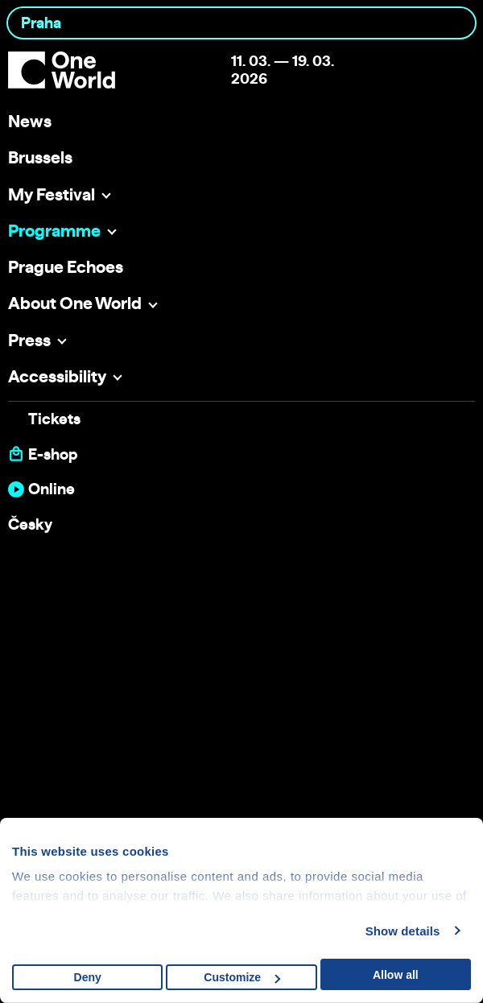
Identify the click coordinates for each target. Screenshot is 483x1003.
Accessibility (57, 376)
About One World (75, 302)
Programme (54, 230)
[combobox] (241, 22)
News (30, 120)
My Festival (51, 194)
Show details (402, 931)
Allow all (396, 974)
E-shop (53, 454)
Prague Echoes (65, 266)
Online (51, 489)
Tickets (54, 419)
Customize (242, 977)
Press (29, 339)
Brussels (40, 157)
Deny (87, 977)
